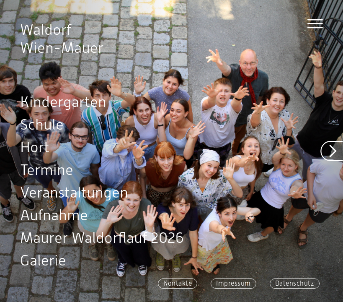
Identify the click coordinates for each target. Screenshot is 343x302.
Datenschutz (295, 283)
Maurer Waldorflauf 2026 (102, 238)
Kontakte (177, 283)
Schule (42, 124)
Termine (46, 170)
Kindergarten (63, 102)
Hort (34, 147)
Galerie (43, 260)
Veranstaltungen (74, 192)
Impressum (233, 283)
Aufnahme (54, 215)
